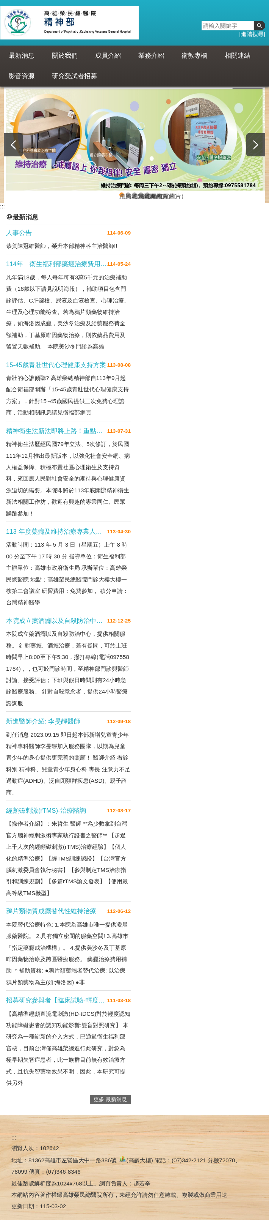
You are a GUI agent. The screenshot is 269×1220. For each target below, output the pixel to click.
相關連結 (237, 55)
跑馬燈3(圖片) (147, 195)
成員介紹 (108, 55)
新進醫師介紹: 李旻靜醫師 (43, 721)
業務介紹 (151, 55)
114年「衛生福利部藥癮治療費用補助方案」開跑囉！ (56, 264)
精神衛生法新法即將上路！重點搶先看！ (56, 431)
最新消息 (21, 55)
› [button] (255, 144)
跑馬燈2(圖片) (141, 195)
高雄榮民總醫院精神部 (69, 23)
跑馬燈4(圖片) (134, 195)
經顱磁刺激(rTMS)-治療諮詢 (46, 810)
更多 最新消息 (110, 1099)
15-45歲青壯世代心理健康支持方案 (56, 365)
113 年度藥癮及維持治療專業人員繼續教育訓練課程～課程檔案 (56, 531)
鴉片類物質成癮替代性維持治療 (51, 911)
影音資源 (21, 76)
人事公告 (19, 232)
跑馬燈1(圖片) (128, 195)
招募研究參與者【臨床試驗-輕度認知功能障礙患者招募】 (56, 1000)
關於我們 (65, 55)
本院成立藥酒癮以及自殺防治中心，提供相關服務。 (56, 620)
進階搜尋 (252, 34)
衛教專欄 (194, 55)
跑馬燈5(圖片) (121, 195)
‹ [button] (13, 144)
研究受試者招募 (74, 76)
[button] (259, 25)
